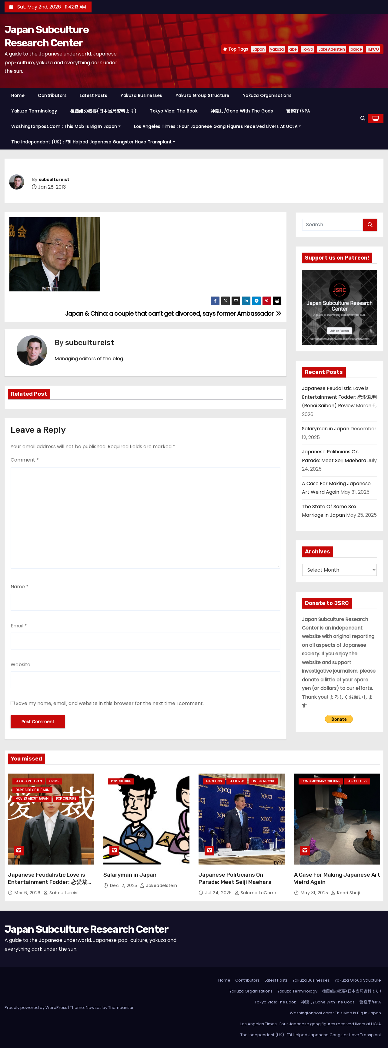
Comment (25, 459)
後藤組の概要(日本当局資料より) (103, 111)
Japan (258, 49)
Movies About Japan (31, 798)
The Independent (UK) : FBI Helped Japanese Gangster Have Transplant (93, 142)
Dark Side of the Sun (32, 790)
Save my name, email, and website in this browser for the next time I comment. (110, 703)
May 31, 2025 (315, 893)
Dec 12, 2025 (124, 885)
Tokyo (307, 49)
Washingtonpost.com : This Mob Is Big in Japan (66, 126)
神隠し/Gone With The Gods (242, 111)
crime (54, 781)
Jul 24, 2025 (219, 893)
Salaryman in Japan (325, 428)
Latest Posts (93, 95)
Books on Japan (28, 781)
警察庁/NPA (298, 111)
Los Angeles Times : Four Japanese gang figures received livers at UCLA (217, 126)
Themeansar (121, 1007)
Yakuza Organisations (267, 95)
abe (292, 49)
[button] (362, 118)
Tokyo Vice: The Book (173, 111)
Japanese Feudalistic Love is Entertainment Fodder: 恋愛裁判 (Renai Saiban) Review (339, 397)
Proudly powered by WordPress (36, 1007)
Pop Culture (66, 798)
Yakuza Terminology (34, 111)
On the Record (263, 781)
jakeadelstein (158, 885)
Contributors (52, 95)
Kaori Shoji (345, 893)
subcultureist (54, 179)
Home (18, 95)
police (356, 49)
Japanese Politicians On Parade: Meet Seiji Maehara (235, 878)
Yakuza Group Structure (202, 95)
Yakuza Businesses (141, 95)
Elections (214, 781)
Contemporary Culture (321, 781)
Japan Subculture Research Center (87, 929)
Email (19, 625)
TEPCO (373, 49)
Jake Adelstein (331, 49)
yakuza (277, 49)
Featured (236, 781)
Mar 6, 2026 (28, 893)
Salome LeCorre (255, 893)
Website (20, 664)
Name (19, 586)
